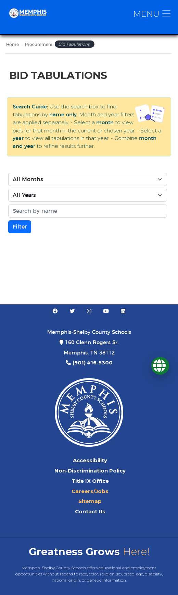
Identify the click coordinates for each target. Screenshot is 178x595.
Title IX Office (90, 481)
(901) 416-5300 (93, 363)
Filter (20, 227)
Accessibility (90, 460)
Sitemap (90, 501)
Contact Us (90, 512)
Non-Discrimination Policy (90, 471)
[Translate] (160, 366)
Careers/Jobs (90, 491)
